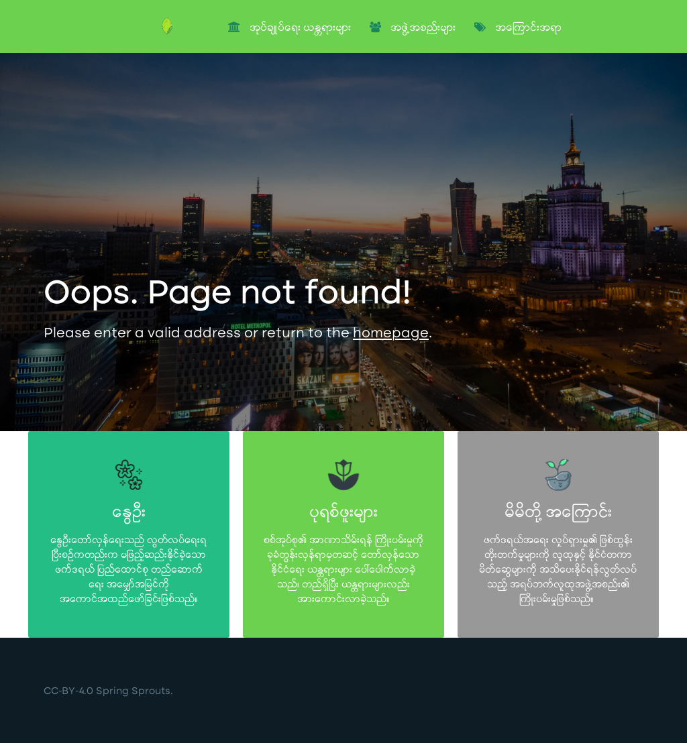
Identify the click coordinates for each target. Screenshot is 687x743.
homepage (391, 334)
